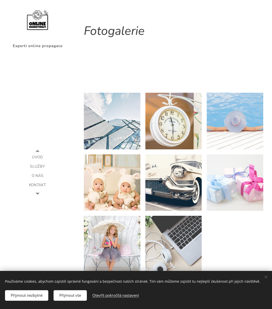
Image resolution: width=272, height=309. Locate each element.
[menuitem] (38, 157)
